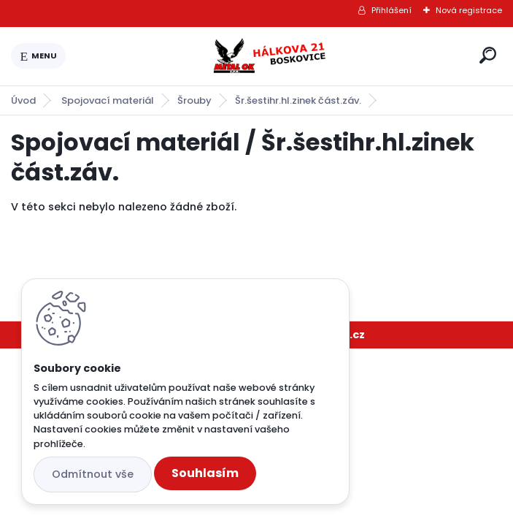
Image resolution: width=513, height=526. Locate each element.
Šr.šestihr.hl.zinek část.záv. (298, 100)
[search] (488, 55)
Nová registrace (469, 10)
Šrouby (194, 100)
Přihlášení (391, 10)
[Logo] (270, 56)
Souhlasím (205, 473)
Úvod (23, 100)
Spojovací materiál (107, 100)
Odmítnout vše (93, 474)
